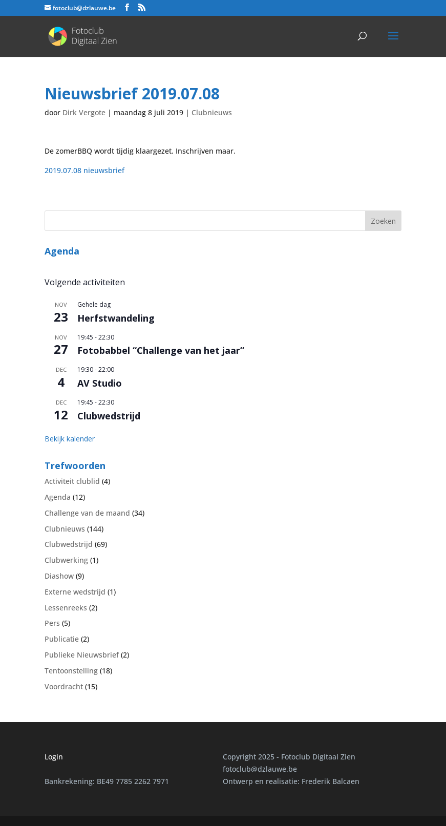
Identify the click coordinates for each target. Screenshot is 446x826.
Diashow (59, 576)
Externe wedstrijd (75, 592)
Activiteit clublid (72, 481)
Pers (52, 623)
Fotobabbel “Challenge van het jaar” (160, 350)
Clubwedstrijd (108, 416)
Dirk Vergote (83, 112)
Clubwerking (66, 560)
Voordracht (64, 686)
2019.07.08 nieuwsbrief (84, 170)
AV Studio (99, 383)
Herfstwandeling (116, 318)
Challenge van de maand (87, 513)
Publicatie (62, 639)
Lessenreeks (66, 607)
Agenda (58, 497)
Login (54, 756)
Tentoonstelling (71, 670)
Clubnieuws (212, 112)
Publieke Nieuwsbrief (82, 655)
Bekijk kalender (70, 438)
